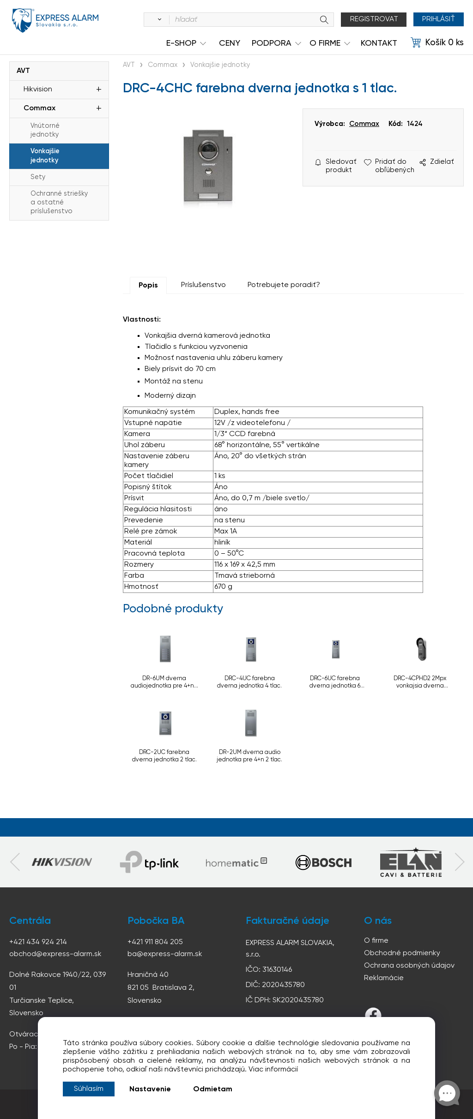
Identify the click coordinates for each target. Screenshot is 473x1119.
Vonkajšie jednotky (45, 155)
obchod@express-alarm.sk (55, 954)
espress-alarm (55, 21)
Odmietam (212, 1089)
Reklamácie (384, 978)
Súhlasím (88, 1089)
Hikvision (38, 89)
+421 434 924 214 (38, 942)
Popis (148, 285)
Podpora (271, 43)
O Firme (324, 43)
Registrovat (373, 19)
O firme (376, 941)
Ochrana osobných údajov (409, 965)
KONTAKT (379, 43)
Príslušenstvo (203, 285)
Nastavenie (150, 1089)
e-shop (181, 43)
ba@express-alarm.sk (164, 954)
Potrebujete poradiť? (284, 285)
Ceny (229, 43)
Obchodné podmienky (402, 953)
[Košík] (437, 43)
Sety (37, 177)
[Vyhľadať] (157, 19)
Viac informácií (273, 1069)
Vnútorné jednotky (45, 130)
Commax (39, 108)
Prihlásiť (438, 19)
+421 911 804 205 (155, 942)
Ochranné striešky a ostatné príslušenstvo (59, 203)
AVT (23, 71)
